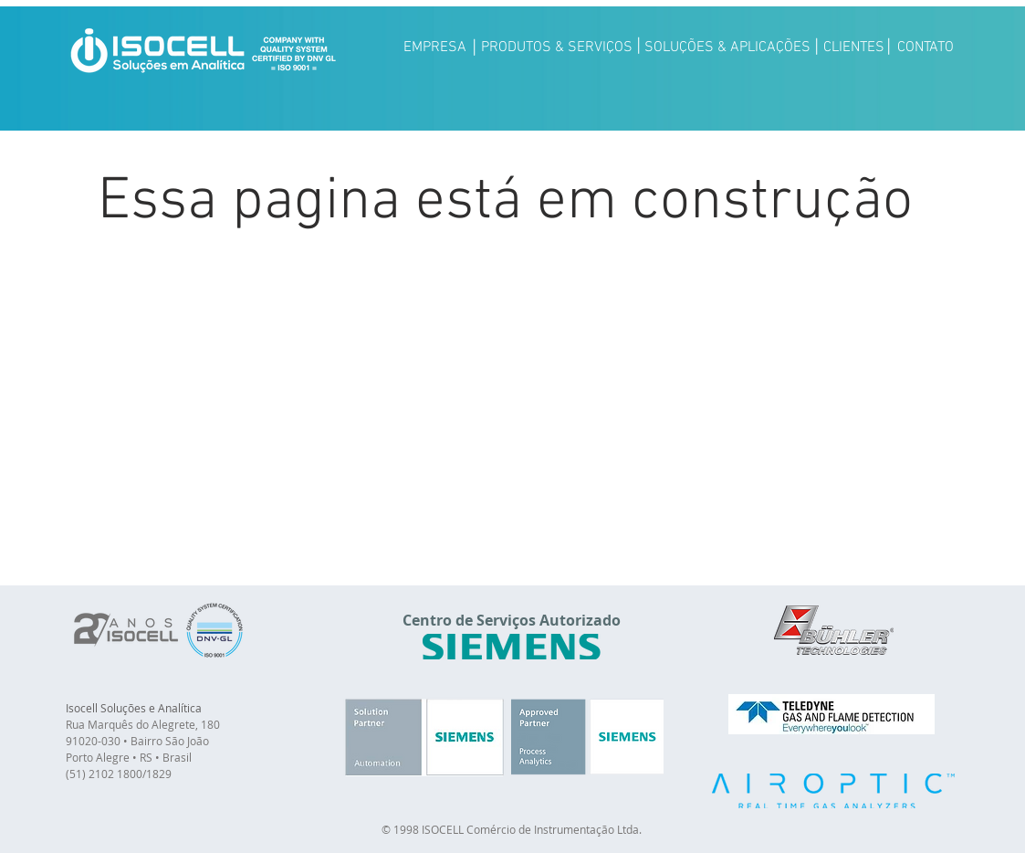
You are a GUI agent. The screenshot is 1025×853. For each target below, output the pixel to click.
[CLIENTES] (854, 47)
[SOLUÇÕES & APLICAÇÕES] (727, 47)
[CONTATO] (926, 47)
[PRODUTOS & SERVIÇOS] (556, 47)
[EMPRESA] (435, 47)
